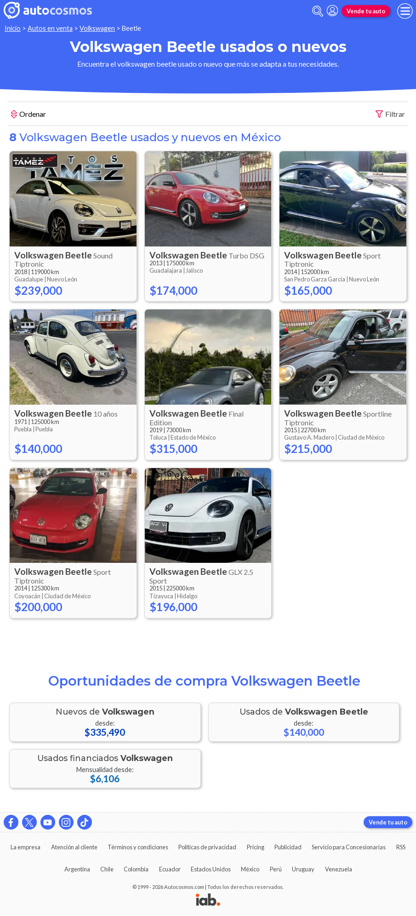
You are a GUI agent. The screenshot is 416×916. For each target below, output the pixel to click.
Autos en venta (50, 28)
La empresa (25, 847)
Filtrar (390, 114)
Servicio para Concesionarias (349, 847)
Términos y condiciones (138, 847)
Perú (276, 869)
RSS (400, 847)
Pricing (255, 847)
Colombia (136, 869)
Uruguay (303, 869)
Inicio (13, 28)
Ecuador (170, 869)
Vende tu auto (366, 11)
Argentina (77, 869)
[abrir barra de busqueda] (317, 11)
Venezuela (338, 869)
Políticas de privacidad (207, 847)
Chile (107, 869)
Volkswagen (97, 28)
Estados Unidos (211, 869)
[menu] (405, 11)
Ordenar (28, 114)
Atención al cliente (74, 847)
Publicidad (288, 847)
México (250, 869)
